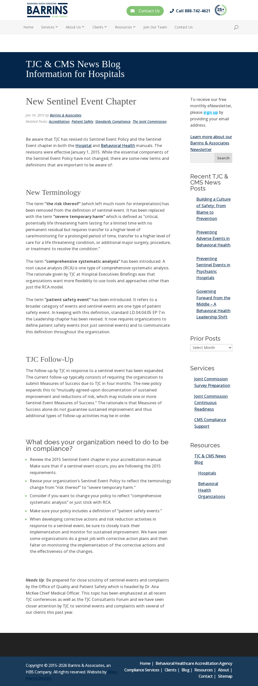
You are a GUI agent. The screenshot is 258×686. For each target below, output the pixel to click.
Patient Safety (82, 121)
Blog (185, 670)
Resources (123, 27)
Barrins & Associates (65, 115)
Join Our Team (155, 27)
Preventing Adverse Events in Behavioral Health (213, 238)
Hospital (83, 145)
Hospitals (207, 473)
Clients (97, 27)
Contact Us (145, 11)
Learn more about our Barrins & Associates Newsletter (211, 143)
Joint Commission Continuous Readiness (211, 402)
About (223, 670)
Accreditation (59, 121)
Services (47, 27)
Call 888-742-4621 (191, 11)
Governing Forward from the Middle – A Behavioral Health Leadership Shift (213, 304)
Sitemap (225, 676)
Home (28, 27)
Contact (206, 676)
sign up (210, 112)
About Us (73, 27)
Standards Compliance (113, 121)
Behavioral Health (118, 145)
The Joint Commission (150, 121)
